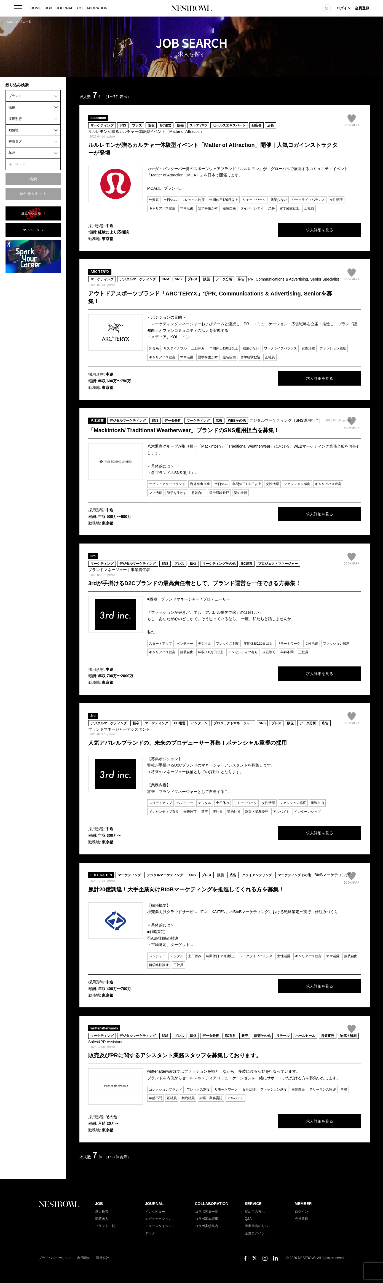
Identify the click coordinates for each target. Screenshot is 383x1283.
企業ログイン (255, 1233)
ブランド (15, 96)
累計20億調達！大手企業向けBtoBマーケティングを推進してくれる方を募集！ (186, 889)
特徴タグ (15, 141)
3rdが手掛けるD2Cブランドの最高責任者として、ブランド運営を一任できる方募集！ (194, 583)
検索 (33, 179)
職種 (12, 107)
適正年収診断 (31, 213)
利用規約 (83, 1258)
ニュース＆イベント (160, 1226)
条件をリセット (33, 193)
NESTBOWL (191, 8)
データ (150, 1233)
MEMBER (303, 1203)
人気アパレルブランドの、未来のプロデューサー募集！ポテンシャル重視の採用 (187, 743)
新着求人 (101, 1219)
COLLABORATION (92, 8)
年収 (12, 153)
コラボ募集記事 (206, 1219)
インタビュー (155, 1212)
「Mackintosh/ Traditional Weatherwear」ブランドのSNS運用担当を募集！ (183, 430)
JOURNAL (64, 8)
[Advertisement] (33, 360)
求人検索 (101, 1212)
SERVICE (253, 1203)
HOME (35, 8)
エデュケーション (158, 1219)
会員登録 (362, 8)
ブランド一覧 (105, 1226)
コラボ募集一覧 (206, 1212)
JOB (48, 8)
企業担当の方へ (256, 1226)
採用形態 (15, 119)
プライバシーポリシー (55, 1258)
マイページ (31, 230)
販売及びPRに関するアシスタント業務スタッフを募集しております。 (174, 1055)
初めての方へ (255, 1212)
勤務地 (13, 130)
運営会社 (102, 1258)
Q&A (248, 1219)
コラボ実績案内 (206, 1226)
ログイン (343, 8)
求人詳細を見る (319, 230)
